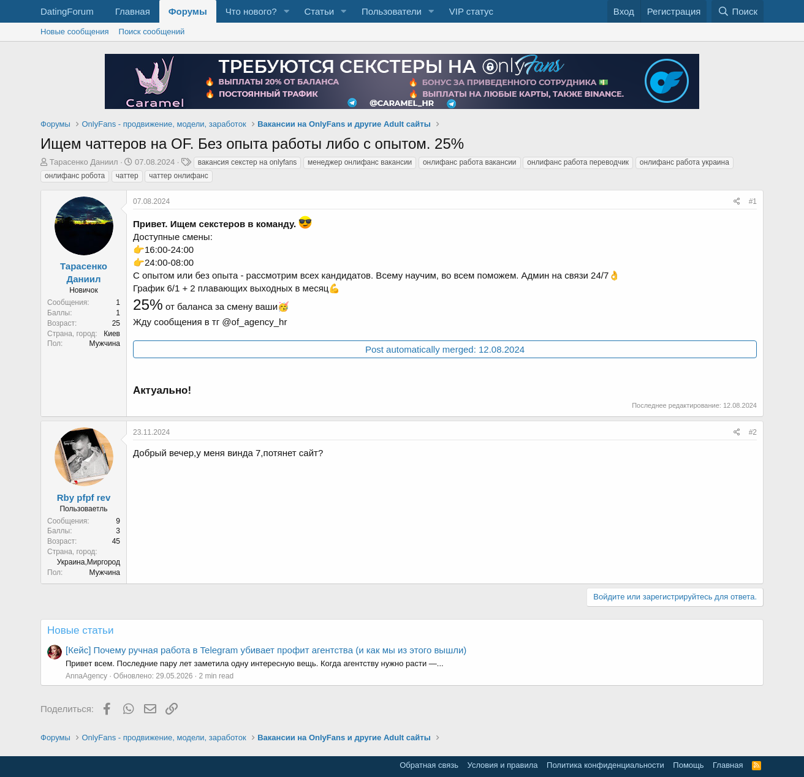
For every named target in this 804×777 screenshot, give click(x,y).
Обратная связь (429, 765)
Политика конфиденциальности (605, 765)
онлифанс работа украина (684, 162)
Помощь (688, 765)
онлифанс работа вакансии (470, 162)
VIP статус (471, 11)
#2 (753, 432)
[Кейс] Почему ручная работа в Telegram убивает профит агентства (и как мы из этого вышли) (266, 650)
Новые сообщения (74, 31)
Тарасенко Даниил (84, 162)
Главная (132, 11)
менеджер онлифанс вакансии (360, 162)
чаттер (127, 175)
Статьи (319, 11)
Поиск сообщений (152, 31)
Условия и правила (503, 765)
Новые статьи (80, 630)
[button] (286, 11)
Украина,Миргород (88, 562)
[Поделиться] (737, 202)
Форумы (188, 11)
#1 (753, 201)
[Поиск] (737, 11)
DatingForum (67, 11)
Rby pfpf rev (84, 497)
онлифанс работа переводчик (578, 162)
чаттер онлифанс (178, 175)
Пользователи (392, 11)
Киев (112, 333)
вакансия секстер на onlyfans (247, 162)
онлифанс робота (75, 175)
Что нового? (251, 11)
